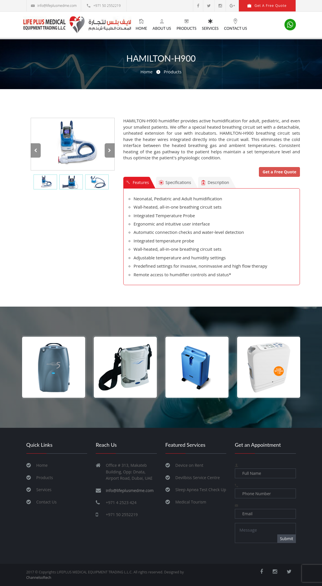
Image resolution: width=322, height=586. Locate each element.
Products (186, 24)
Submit (286, 538)
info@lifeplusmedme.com (54, 5)
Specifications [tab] (175, 183)
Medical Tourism (190, 502)
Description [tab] (215, 183)
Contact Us (235, 24)
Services (210, 24)
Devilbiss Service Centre (197, 477)
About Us (162, 24)
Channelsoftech (38, 577)
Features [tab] (137, 183)
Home (141, 24)
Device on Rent (189, 465)
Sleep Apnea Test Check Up (200, 489)
